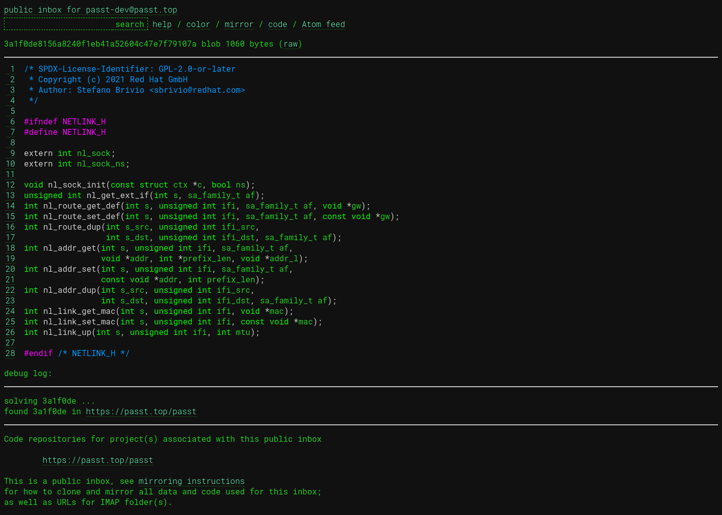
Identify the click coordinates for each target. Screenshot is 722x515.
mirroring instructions (192, 480)
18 (10, 247)
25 (10, 321)
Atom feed (323, 24)
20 (10, 268)
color (198, 24)
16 (10, 226)
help (161, 24)
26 (10, 331)
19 (10, 258)
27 (10, 342)
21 (10, 279)
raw (290, 43)
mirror (239, 24)
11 (10, 173)
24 (10, 310)
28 (10, 353)
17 (10, 237)
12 (10, 184)
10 (10, 163)
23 (10, 300)
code (277, 24)
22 (10, 289)
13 (10, 195)
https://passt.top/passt (141, 411)
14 (10, 205)
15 (10, 216)
